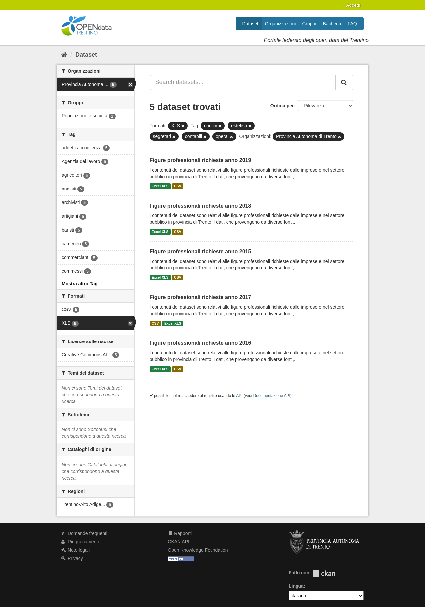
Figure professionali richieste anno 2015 (200, 251)
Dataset (250, 23)
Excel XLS (160, 186)
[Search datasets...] (243, 82)
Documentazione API (271, 395)
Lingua (296, 586)
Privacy (72, 558)
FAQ (352, 23)
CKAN (324, 573)
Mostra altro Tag (80, 283)
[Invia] (344, 82)
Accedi (353, 5)
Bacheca (332, 23)
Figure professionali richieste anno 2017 (200, 297)
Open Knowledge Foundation (198, 550)
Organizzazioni (280, 23)
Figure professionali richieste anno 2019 (200, 160)
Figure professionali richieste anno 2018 (200, 206)
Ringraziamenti (80, 541)
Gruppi (309, 23)
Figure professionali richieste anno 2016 (200, 343)
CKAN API (178, 541)
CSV (177, 186)
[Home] (64, 54)
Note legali (75, 550)
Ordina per (282, 105)
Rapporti (180, 533)
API (239, 395)
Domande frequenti (84, 533)
